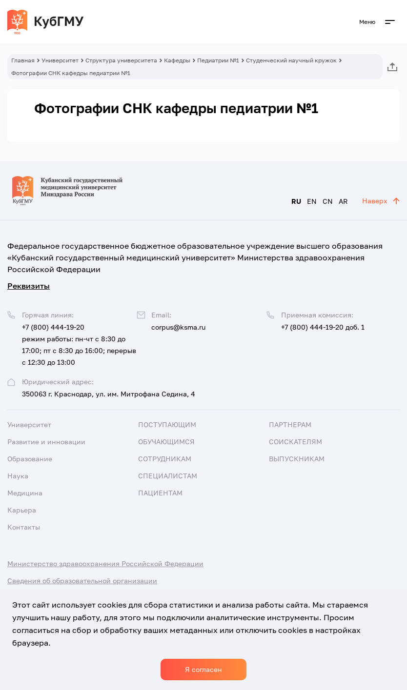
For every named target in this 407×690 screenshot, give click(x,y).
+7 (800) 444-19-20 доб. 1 (323, 327)
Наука (17, 476)
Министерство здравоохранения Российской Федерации (105, 563)
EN (312, 201)
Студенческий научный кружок (291, 60)
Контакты (23, 527)
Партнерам (290, 424)
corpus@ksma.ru (178, 327)
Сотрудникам (164, 458)
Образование (29, 458)
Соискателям (295, 441)
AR (343, 201)
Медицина (24, 493)
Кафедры (177, 60)
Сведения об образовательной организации (82, 580)
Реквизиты (28, 286)
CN (328, 201)
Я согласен (203, 669)
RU (296, 201)
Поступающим (167, 424)
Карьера (21, 510)
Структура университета (121, 60)
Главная (23, 60)
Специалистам (167, 476)
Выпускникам (297, 458)
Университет (60, 60)
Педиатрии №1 (218, 60)
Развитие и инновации (46, 441)
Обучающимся (166, 441)
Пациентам (160, 493)
